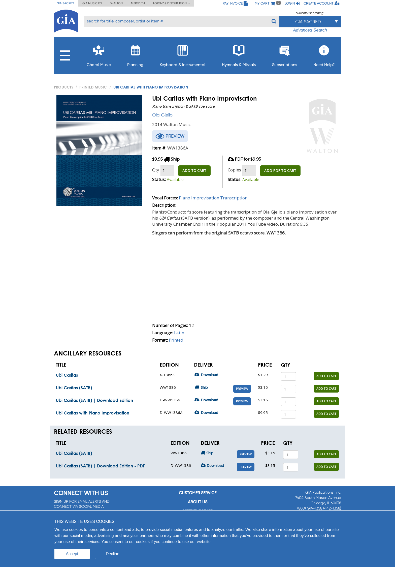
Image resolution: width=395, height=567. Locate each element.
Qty (155, 170)
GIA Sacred (65, 3)
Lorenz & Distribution (171, 3)
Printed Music (93, 87)
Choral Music (99, 54)
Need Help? (324, 54)
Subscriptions (284, 54)
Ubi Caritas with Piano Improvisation (92, 412)
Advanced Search (310, 30)
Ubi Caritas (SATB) (74, 387)
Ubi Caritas (67, 375)
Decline (112, 554)
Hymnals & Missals (239, 54)
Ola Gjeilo (162, 114)
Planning (135, 54)
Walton (116, 3)
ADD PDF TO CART (280, 170)
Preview (242, 389)
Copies (234, 170)
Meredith (138, 3)
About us (197, 501)
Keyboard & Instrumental (182, 54)
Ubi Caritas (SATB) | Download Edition (94, 400)
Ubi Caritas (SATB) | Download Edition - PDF (100, 465)
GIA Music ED (92, 3)
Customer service (197, 492)
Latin (179, 333)
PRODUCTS (63, 87)
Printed (176, 340)
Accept (72, 554)
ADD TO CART (194, 170)
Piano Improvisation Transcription (213, 198)
